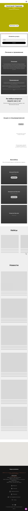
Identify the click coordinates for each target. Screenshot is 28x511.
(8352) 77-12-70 (12, 478)
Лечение (14, 61)
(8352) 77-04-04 (10, 477)
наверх (14, 508)
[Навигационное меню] (26, 1)
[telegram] (14, 504)
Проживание (14, 80)
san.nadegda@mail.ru (14, 476)
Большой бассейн (14, 172)
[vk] (12, 504)
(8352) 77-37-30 (11, 481)
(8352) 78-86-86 (6, 479)
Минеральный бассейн (14, 191)
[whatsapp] (15, 504)
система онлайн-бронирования (6, 33)
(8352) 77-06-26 (9, 482)
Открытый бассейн (14, 213)
